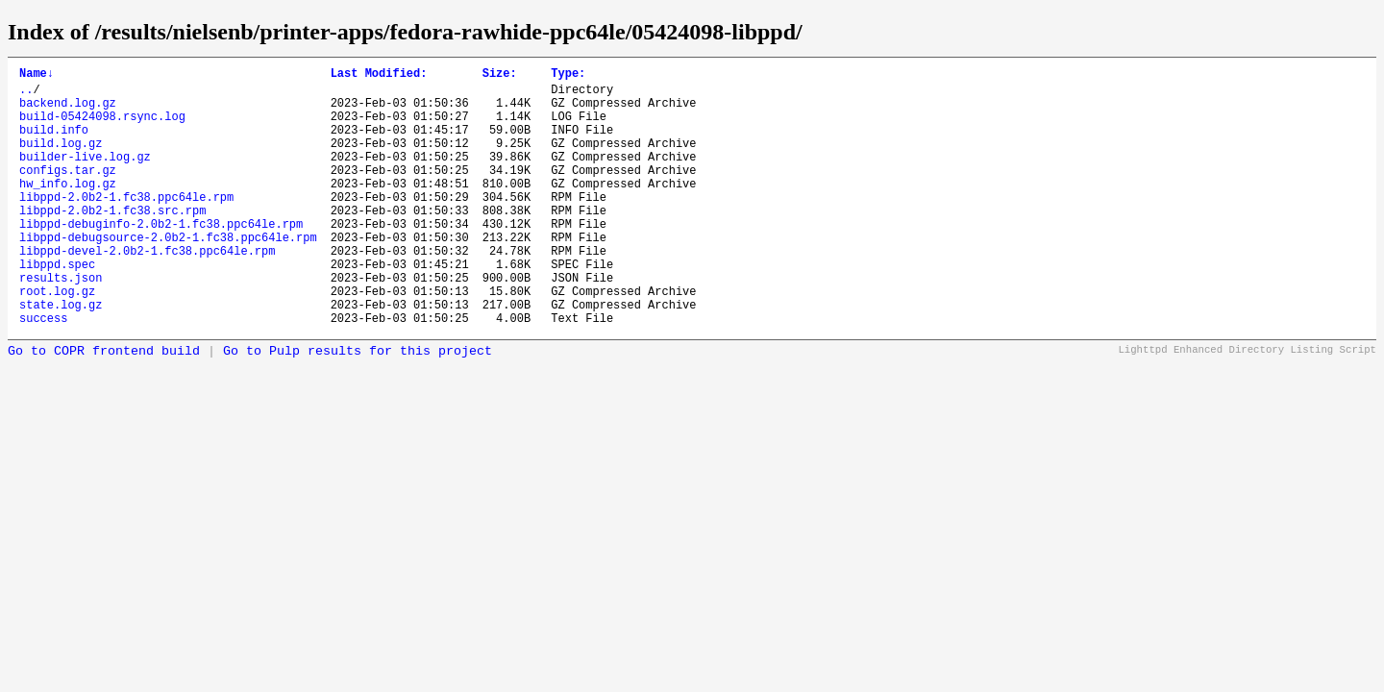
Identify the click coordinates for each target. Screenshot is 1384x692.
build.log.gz (60, 160)
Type (568, 75)
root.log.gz (57, 340)
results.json (60, 323)
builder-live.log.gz (85, 176)
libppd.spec (57, 307)
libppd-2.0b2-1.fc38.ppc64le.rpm (126, 225)
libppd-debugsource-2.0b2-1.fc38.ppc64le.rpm (168, 274)
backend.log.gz (67, 111)
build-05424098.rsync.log (102, 127)
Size (499, 75)
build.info (53, 144)
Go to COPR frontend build (104, 406)
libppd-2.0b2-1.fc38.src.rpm (112, 242)
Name (36, 75)
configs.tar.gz (67, 193)
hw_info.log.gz (67, 209)
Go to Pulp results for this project (357, 406)
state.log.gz (60, 356)
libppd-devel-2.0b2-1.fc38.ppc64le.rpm (147, 291)
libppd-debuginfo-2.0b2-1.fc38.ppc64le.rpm (161, 258)
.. (26, 94)
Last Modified (379, 75)
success (43, 372)
